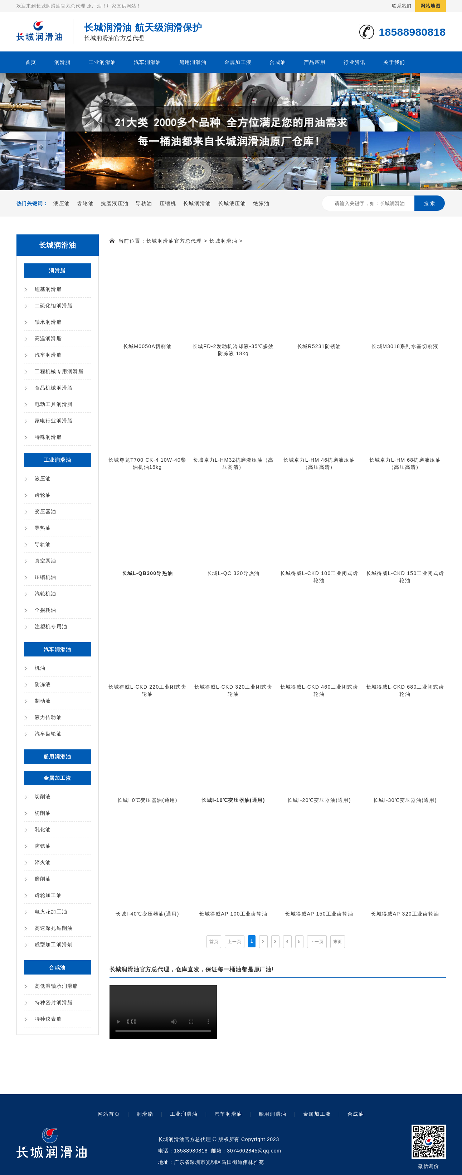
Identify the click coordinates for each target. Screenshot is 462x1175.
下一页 (317, 941)
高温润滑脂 (48, 338)
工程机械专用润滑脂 (59, 371)
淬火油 (43, 862)
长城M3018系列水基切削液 (404, 346)
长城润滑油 (197, 203)
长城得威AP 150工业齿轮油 (319, 914)
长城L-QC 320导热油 (233, 573)
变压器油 (46, 511)
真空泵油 (46, 561)
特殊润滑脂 (48, 437)
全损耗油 (46, 610)
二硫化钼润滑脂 (54, 305)
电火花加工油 (51, 911)
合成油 (277, 62)
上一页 (234, 941)
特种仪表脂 (48, 1019)
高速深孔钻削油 (54, 928)
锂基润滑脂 (48, 289)
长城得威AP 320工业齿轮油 (405, 914)
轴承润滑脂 (48, 322)
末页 (337, 941)
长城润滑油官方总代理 (174, 241)
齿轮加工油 (48, 895)
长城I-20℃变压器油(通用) (319, 800)
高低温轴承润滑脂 (56, 986)
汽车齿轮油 (48, 734)
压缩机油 (46, 577)
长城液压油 (232, 203)
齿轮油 (85, 203)
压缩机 (168, 203)
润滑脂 (62, 62)
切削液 (43, 796)
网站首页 (109, 1114)
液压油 (61, 203)
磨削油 (43, 879)
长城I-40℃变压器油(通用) (147, 914)
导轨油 (144, 203)
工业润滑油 (102, 62)
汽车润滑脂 (48, 355)
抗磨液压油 (115, 203)
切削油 (43, 813)
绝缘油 (261, 203)
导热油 (43, 528)
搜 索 (429, 203)
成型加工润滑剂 (54, 944)
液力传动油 (48, 717)
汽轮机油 (46, 593)
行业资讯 (354, 62)
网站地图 (430, 6)
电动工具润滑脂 (54, 404)
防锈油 (43, 846)
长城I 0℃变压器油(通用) (147, 800)
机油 (40, 668)
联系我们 (402, 6)
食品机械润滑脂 (54, 388)
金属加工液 (238, 62)
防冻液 (43, 684)
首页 (31, 62)
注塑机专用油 (51, 626)
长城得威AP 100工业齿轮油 (233, 914)
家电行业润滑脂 (54, 420)
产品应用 (315, 62)
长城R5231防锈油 (319, 346)
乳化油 (43, 829)
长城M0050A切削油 (147, 346)
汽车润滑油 (147, 62)
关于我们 (394, 62)
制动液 (43, 701)
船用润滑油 (192, 62)
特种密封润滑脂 (54, 1002)
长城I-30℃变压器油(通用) (405, 800)
